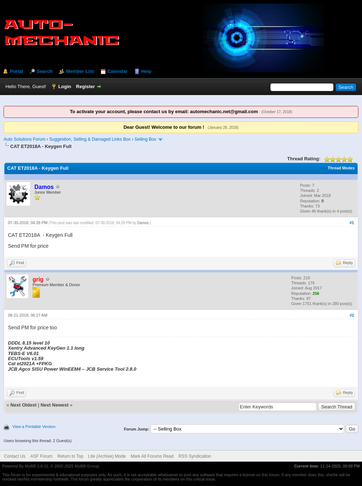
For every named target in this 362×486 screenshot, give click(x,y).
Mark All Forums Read (152, 456)
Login (64, 86)
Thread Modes (341, 168)
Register (85, 86)
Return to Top (70, 456)
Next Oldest (23, 405)
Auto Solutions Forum (24, 139)
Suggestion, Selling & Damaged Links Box (90, 139)
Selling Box (145, 139)
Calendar (118, 71)
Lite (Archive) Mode (107, 456)
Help (146, 71)
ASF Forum (41, 456)
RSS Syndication (194, 456)
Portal (16, 71)
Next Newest (54, 405)
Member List (80, 71)
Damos (143, 223)
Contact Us (14, 456)
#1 (352, 223)
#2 (352, 315)
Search (44, 71)
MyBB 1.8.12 (36, 466)
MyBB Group (87, 466)
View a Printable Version (33, 426)
